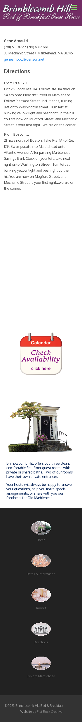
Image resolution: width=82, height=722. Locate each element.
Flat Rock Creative (50, 711)
